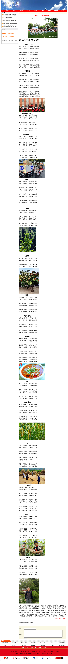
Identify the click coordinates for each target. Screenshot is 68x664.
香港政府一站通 (62, 648)
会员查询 (42, 10)
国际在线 (52, 648)
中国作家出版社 (24, 645)
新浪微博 (23, 622)
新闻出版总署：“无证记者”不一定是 (9, 15)
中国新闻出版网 (62, 645)
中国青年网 (14, 648)
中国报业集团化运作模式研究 (8, 25)
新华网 (5, 648)
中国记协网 (14, 645)
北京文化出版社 (43, 645)
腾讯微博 (27, 622)
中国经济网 (62, 646)
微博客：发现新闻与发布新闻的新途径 (10, 23)
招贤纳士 (35, 10)
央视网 (24, 646)
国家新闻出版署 (5, 645)
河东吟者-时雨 (33, 646)
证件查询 (49, 10)
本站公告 (28, 10)
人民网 (52, 645)
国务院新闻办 (33, 645)
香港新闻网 (33, 648)
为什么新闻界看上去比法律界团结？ (9, 20)
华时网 (14, 646)
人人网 (30, 622)
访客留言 (56, 10)
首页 (2, 10)
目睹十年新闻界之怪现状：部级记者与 (10, 26)
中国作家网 (43, 648)
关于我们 (7, 10)
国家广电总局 (5, 646)
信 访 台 (62, 10)
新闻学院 (21, 10)
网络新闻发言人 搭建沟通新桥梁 (8, 22)
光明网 (43, 646)
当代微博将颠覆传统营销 (7, 17)
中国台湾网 (24, 648)
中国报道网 (52, 646)
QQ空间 (20, 622)
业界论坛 (14, 10)
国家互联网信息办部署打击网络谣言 (9, 14)
